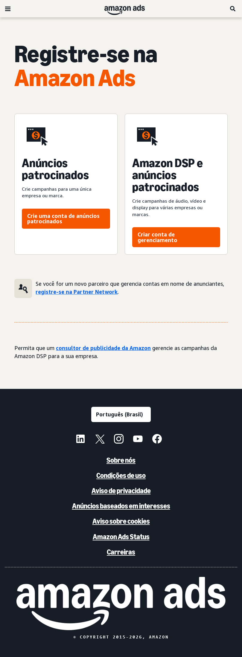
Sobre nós (121, 460)
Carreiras (121, 552)
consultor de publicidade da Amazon (103, 348)
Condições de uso (121, 475)
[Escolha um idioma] (121, 414)
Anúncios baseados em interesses (121, 506)
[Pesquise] (233, 8)
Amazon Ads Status (121, 536)
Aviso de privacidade (121, 490)
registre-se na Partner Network (77, 291)
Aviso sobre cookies (121, 521)
